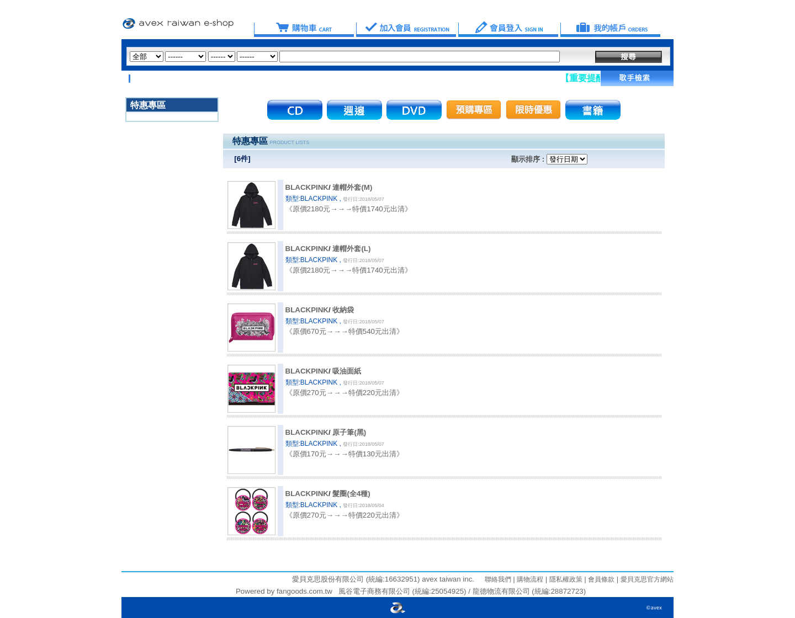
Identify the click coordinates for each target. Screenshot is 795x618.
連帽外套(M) (352, 187)
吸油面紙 (346, 371)
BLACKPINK (307, 187)
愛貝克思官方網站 (647, 579)
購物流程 (529, 579)
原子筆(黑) (349, 432)
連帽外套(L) (351, 248)
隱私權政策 (564, 579)
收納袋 (343, 310)
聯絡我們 (498, 579)
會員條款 (600, 579)
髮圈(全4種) (351, 493)
